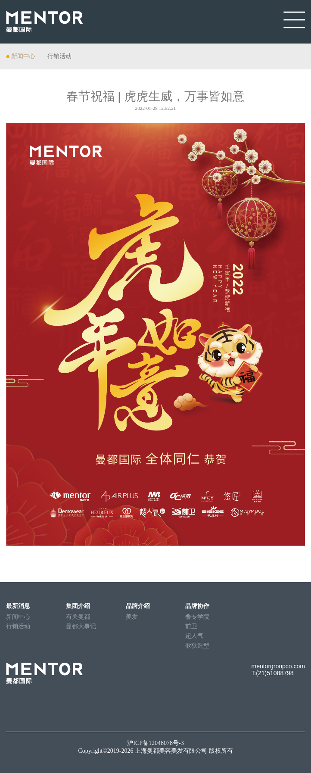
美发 (132, 617)
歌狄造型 (197, 645)
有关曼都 (78, 617)
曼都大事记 (81, 626)
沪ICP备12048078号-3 (155, 743)
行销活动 (59, 56)
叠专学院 (197, 617)
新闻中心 (23, 56)
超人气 (194, 636)
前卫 (191, 626)
